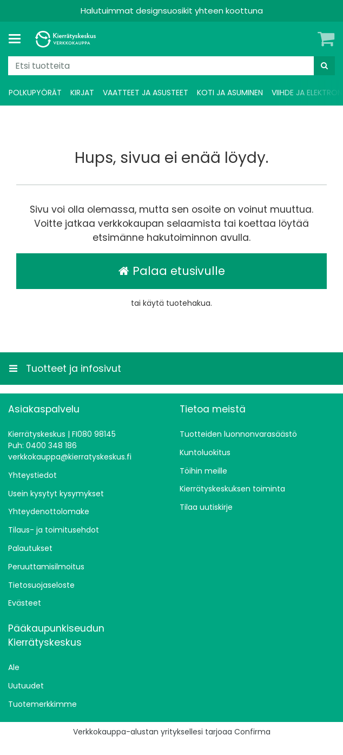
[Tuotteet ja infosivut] (18, 39)
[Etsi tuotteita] (171, 65)
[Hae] (324, 65)
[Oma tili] (308, 39)
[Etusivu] (67, 39)
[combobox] (171, 65)
